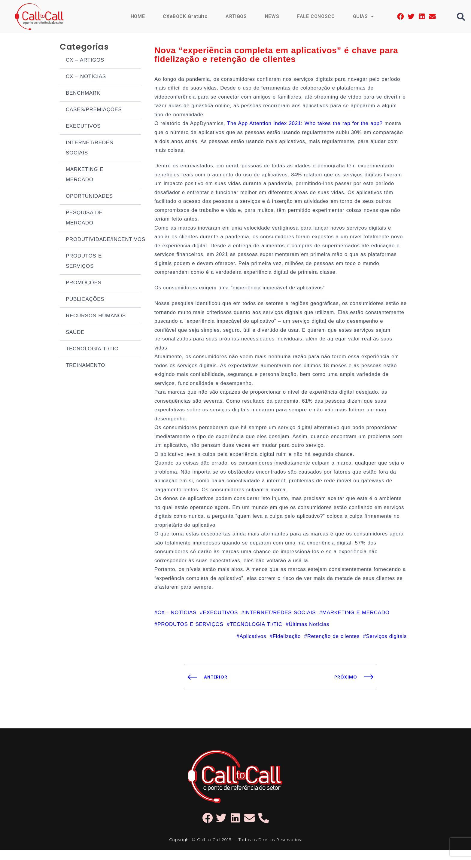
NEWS (271, 16)
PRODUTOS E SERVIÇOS (84, 262)
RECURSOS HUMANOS (96, 316)
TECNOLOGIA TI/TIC (92, 349)
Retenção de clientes (333, 646)
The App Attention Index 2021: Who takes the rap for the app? (305, 125)
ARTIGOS (236, 16)
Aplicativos (252, 646)
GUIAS (363, 16)
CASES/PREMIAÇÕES (94, 110)
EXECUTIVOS (83, 127)
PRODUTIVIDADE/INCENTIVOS (103, 240)
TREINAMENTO (85, 366)
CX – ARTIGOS (85, 60)
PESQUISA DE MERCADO (84, 218)
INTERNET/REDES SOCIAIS (89, 148)
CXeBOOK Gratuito (184, 16)
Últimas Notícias (309, 634)
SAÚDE (75, 333)
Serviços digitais (386, 646)
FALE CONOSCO (316, 16)
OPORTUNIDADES (89, 197)
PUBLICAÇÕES (85, 300)
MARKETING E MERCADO (85, 175)
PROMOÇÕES (84, 283)
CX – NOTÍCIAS (86, 77)
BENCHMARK (83, 93)
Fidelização (287, 646)
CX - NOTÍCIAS (176, 622)
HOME (137, 16)
